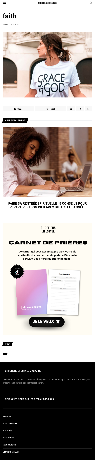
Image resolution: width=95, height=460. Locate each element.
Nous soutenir (9, 445)
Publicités (7, 431)
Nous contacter (10, 424)
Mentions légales (11, 452)
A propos (7, 416)
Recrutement (9, 438)
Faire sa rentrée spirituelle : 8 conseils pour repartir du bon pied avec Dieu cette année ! (47, 205)
